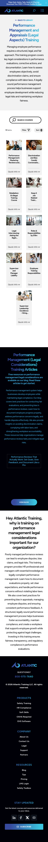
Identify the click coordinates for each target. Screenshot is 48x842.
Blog (24, 770)
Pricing (24, 779)
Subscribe (24, 827)
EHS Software (23, 721)
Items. (9, 130)
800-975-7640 (24, 676)
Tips (24, 774)
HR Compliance (24, 708)
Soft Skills (24, 712)
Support (24, 750)
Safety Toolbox (24, 788)
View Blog (24, 502)
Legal (24, 746)
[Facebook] (21, 817)
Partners (24, 755)
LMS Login (24, 783)
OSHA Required (24, 717)
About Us (24, 737)
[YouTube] (34, 817)
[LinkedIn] (14, 817)
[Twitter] (27, 817)
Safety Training (24, 703)
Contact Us (24, 741)
